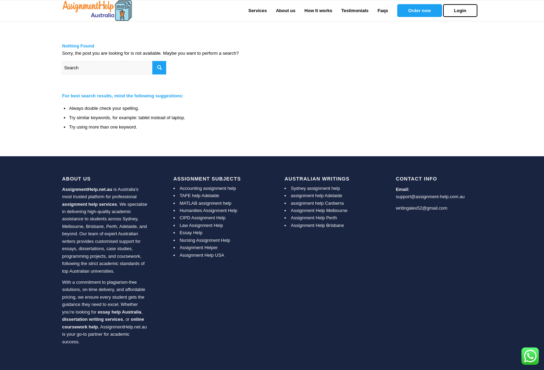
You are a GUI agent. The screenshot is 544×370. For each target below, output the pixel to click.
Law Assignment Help (201, 225)
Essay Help (191, 232)
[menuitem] (258, 10)
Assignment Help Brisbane (317, 225)
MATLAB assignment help (205, 203)
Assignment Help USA (202, 255)
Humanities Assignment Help (208, 210)
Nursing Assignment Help (205, 240)
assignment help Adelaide (316, 195)
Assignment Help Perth (314, 217)
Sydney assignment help (315, 188)
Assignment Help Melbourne (319, 210)
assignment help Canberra (317, 203)
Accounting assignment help (208, 188)
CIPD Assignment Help (203, 217)
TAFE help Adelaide (199, 195)
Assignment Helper (199, 247)
